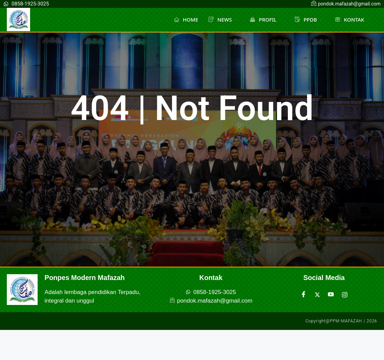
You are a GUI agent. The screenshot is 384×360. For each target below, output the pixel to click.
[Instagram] (345, 295)
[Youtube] (331, 295)
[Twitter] (317, 295)
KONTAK (352, 20)
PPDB (309, 20)
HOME (186, 20)
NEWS (223, 20)
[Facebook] (304, 295)
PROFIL (266, 20)
